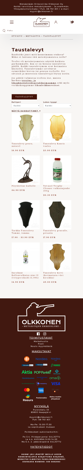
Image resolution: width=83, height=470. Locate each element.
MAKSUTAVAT (41, 351)
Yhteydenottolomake (26, 9)
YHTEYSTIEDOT (41, 447)
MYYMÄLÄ (41, 406)
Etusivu (17, 36)
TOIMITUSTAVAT (41, 337)
